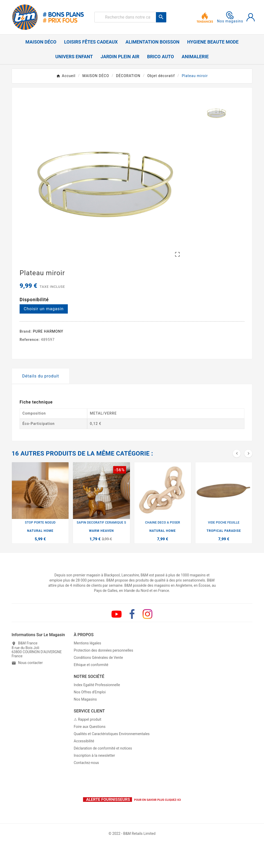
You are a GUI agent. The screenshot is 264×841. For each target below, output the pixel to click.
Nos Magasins (85, 699)
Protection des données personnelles (103, 650)
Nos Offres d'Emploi (90, 692)
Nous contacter (30, 663)
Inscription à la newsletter (94, 755)
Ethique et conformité (91, 665)
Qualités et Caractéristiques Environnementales (112, 734)
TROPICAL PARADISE (224, 531)
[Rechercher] (125, 17)
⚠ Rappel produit (87, 719)
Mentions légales (87, 643)
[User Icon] (250, 17)
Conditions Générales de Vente (98, 657)
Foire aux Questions (89, 727)
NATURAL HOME (40, 531)
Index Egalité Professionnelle (97, 685)
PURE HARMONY (48, 331)
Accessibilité (84, 741)
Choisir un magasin (44, 308)
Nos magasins (230, 17)
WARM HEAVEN (101, 531)
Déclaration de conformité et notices (103, 748)
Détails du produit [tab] (40, 376)
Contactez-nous (86, 763)
